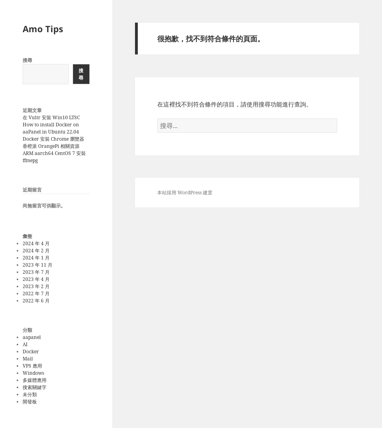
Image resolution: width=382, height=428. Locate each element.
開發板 (30, 401)
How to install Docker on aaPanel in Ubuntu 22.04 (51, 128)
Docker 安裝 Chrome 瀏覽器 (53, 139)
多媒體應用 (34, 380)
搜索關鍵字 (34, 387)
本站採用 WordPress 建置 (184, 192)
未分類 (30, 394)
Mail (28, 358)
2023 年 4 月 (36, 279)
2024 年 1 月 (36, 257)
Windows (33, 373)
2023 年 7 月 (36, 272)
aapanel (32, 337)
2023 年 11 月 (37, 264)
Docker (31, 351)
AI (25, 344)
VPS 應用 (32, 365)
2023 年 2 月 (36, 286)
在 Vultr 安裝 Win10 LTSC (51, 117)
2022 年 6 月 (36, 300)
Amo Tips (43, 29)
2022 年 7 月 (36, 293)
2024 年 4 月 (36, 243)
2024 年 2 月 (36, 250)
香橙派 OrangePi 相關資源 (51, 146)
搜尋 (27, 60)
